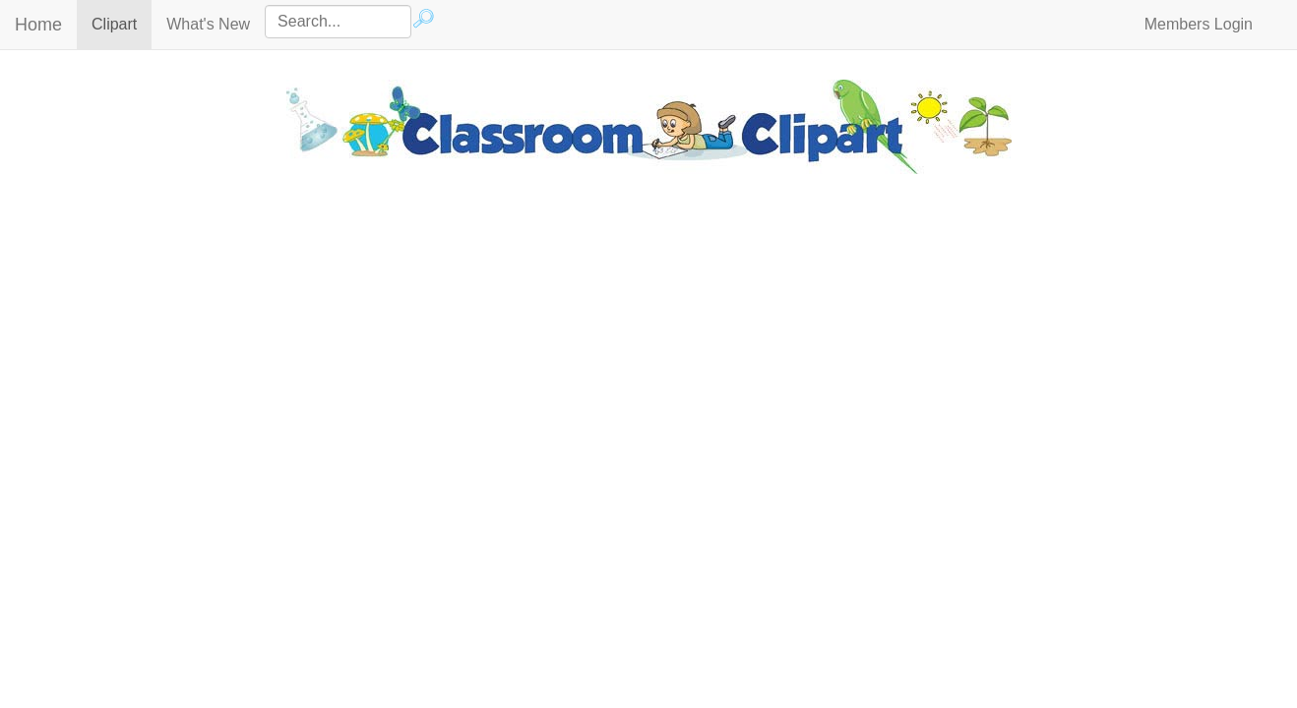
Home (38, 24)
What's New (208, 24)
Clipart (122, 23)
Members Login (1198, 24)
